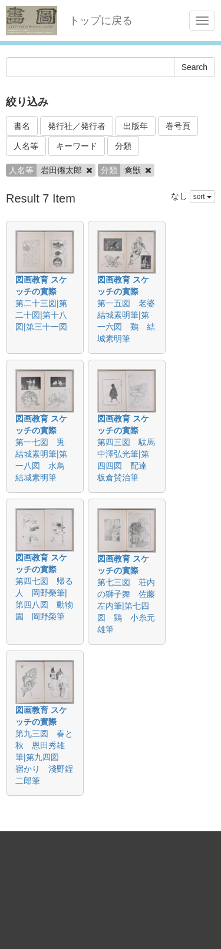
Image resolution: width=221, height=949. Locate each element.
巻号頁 (178, 126)
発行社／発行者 (76, 126)
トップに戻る (101, 20)
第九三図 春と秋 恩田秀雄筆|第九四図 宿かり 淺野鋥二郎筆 (44, 757)
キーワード (76, 146)
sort (202, 197)
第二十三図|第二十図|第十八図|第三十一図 (41, 314)
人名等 (26, 146)
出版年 (135, 126)
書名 (22, 126)
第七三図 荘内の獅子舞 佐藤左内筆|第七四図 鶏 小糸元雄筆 (126, 606)
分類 (123, 146)
